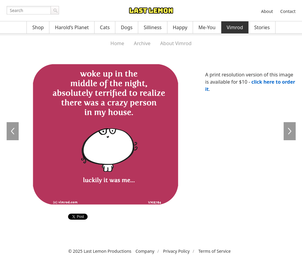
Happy (180, 27)
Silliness (153, 27)
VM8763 (13, 131)
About (267, 11)
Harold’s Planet (72, 27)
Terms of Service (214, 251)
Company (144, 251)
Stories (262, 27)
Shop (38, 27)
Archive (142, 43)
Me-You (207, 27)
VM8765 (290, 131)
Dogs (126, 27)
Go (55, 10)
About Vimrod (175, 43)
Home (117, 43)
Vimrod (235, 27)
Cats (105, 27)
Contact (288, 11)
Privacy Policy (176, 251)
